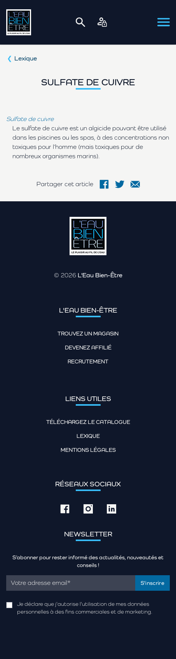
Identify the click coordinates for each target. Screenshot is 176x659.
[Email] (70, 583)
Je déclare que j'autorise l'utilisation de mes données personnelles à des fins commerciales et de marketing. (84, 608)
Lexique (25, 58)
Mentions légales (88, 450)
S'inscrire (153, 583)
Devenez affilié (88, 347)
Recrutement (88, 361)
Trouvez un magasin (88, 333)
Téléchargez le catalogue (88, 422)
